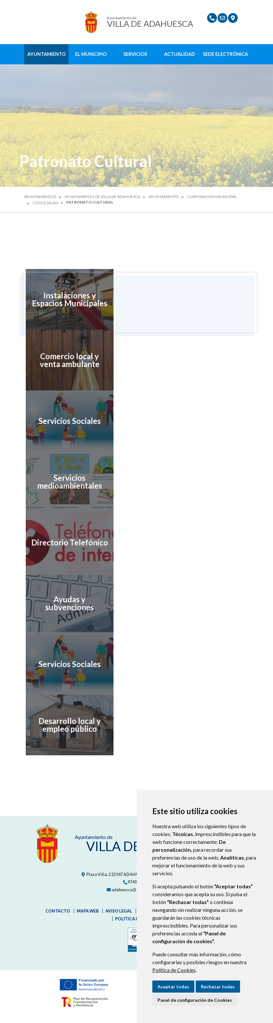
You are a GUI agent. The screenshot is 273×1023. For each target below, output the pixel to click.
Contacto (57, 911)
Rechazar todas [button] (218, 986)
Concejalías (45, 202)
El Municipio (91, 54)
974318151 (135, 881)
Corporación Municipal (212, 196)
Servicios (135, 54)
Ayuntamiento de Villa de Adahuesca (102, 196)
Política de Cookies (174, 970)
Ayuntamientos (40, 196)
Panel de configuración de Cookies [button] (195, 1000)
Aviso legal (118, 911)
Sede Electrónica (225, 54)
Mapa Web (88, 911)
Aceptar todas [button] (173, 986)
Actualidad (179, 54)
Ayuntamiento (46, 54)
